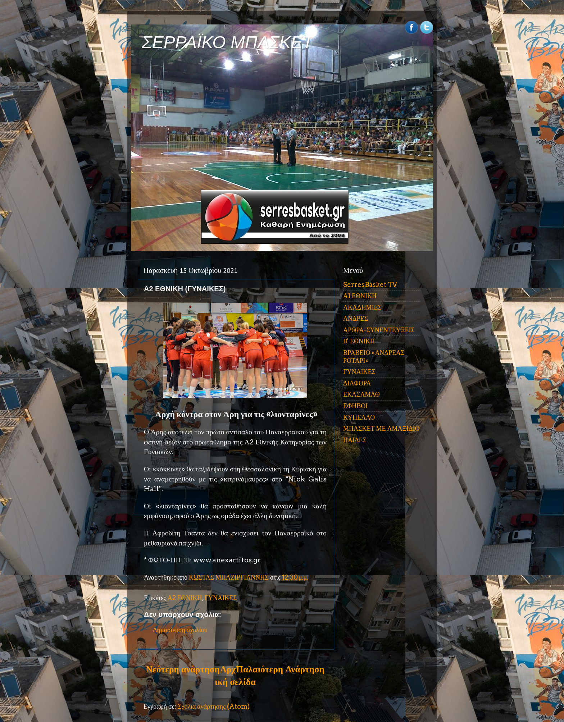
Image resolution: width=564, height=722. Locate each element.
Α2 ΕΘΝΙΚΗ (185, 598)
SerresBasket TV (370, 284)
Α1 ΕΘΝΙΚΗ (360, 296)
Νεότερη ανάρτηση (182, 669)
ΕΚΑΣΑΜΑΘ (361, 394)
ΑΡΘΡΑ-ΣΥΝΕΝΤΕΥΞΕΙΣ (379, 330)
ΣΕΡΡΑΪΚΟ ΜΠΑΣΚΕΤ (227, 42)
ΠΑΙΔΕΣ (355, 440)
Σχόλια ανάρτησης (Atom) (214, 706)
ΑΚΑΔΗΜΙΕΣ (362, 307)
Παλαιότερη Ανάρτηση (280, 669)
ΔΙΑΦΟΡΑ (357, 383)
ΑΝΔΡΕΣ (355, 318)
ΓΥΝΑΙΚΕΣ (221, 598)
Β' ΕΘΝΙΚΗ (359, 341)
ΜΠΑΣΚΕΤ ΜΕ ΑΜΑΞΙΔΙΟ (381, 428)
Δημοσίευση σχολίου (180, 630)
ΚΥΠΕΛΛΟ (359, 417)
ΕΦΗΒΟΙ (355, 406)
